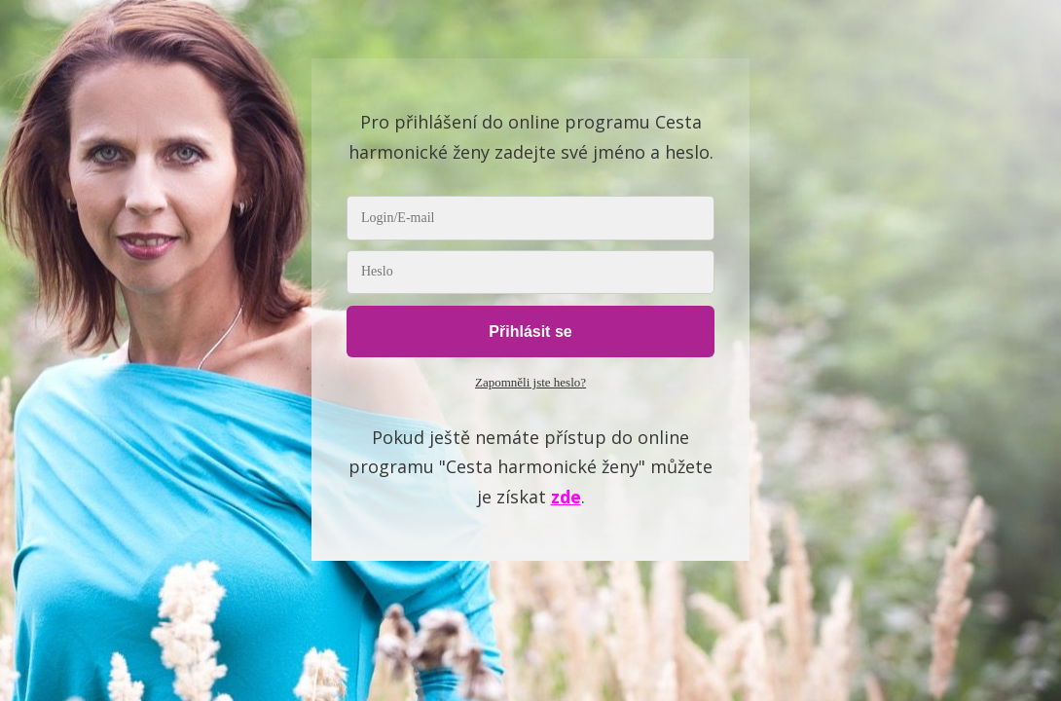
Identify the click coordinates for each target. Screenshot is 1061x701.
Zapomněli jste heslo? (530, 382)
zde (566, 496)
